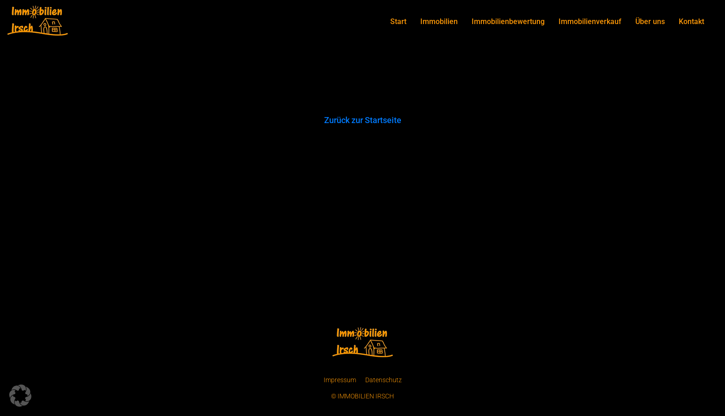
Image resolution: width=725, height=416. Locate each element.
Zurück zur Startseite (362, 120)
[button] (20, 395)
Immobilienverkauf (590, 21)
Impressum (340, 380)
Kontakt (691, 21)
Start (398, 21)
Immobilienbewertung (508, 21)
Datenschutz (383, 380)
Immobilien (439, 21)
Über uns (650, 21)
